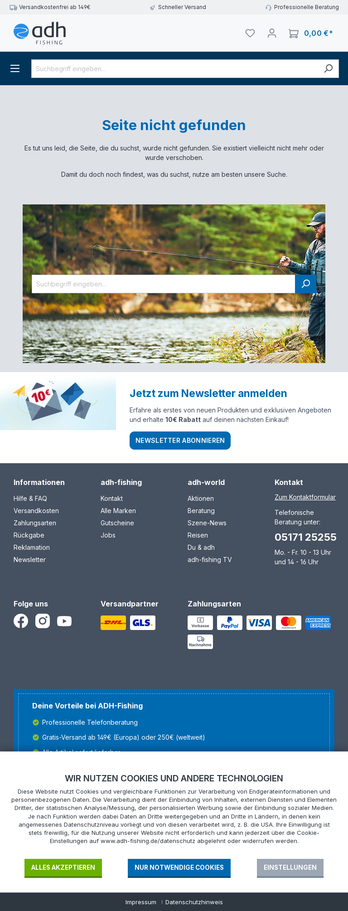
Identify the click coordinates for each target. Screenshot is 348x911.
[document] (174, 815)
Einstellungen (290, 867)
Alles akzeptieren (63, 867)
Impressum (141, 902)
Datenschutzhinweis (194, 902)
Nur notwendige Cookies (179, 867)
